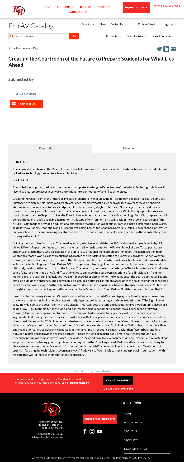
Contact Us (117, 24)
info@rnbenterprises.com (47, 437)
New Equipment (162, 36)
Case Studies (88, 24)
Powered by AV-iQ (102, 371)
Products (113, 36)
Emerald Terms (72, 371)
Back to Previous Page (23, 48)
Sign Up (168, 24)
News (103, 24)
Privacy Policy (87, 371)
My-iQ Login (149, 24)
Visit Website (26, 93)
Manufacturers (136, 36)
